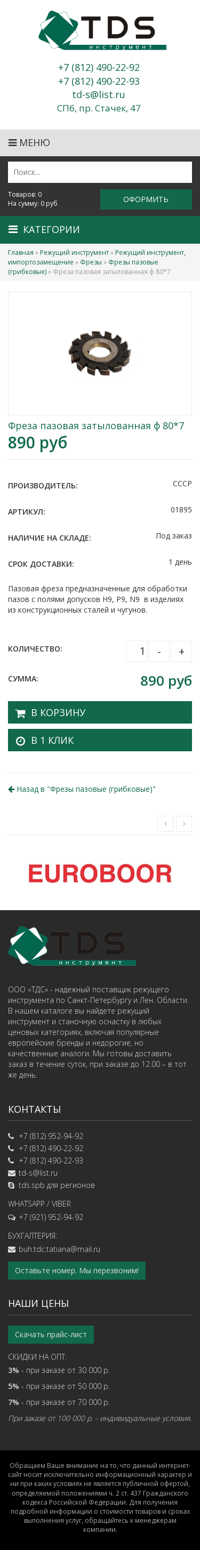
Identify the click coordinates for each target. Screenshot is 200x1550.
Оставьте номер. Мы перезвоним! (77, 1270)
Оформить (146, 199)
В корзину (58, 712)
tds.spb (32, 1185)
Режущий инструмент (74, 252)
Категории (44, 229)
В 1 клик (52, 740)
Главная (21, 252)
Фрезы (91, 262)
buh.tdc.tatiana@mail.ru (59, 1249)
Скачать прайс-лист (51, 1334)
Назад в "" (82, 789)
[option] (100, 872)
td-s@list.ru (38, 1173)
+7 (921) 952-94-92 (51, 1217)
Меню (29, 142)
